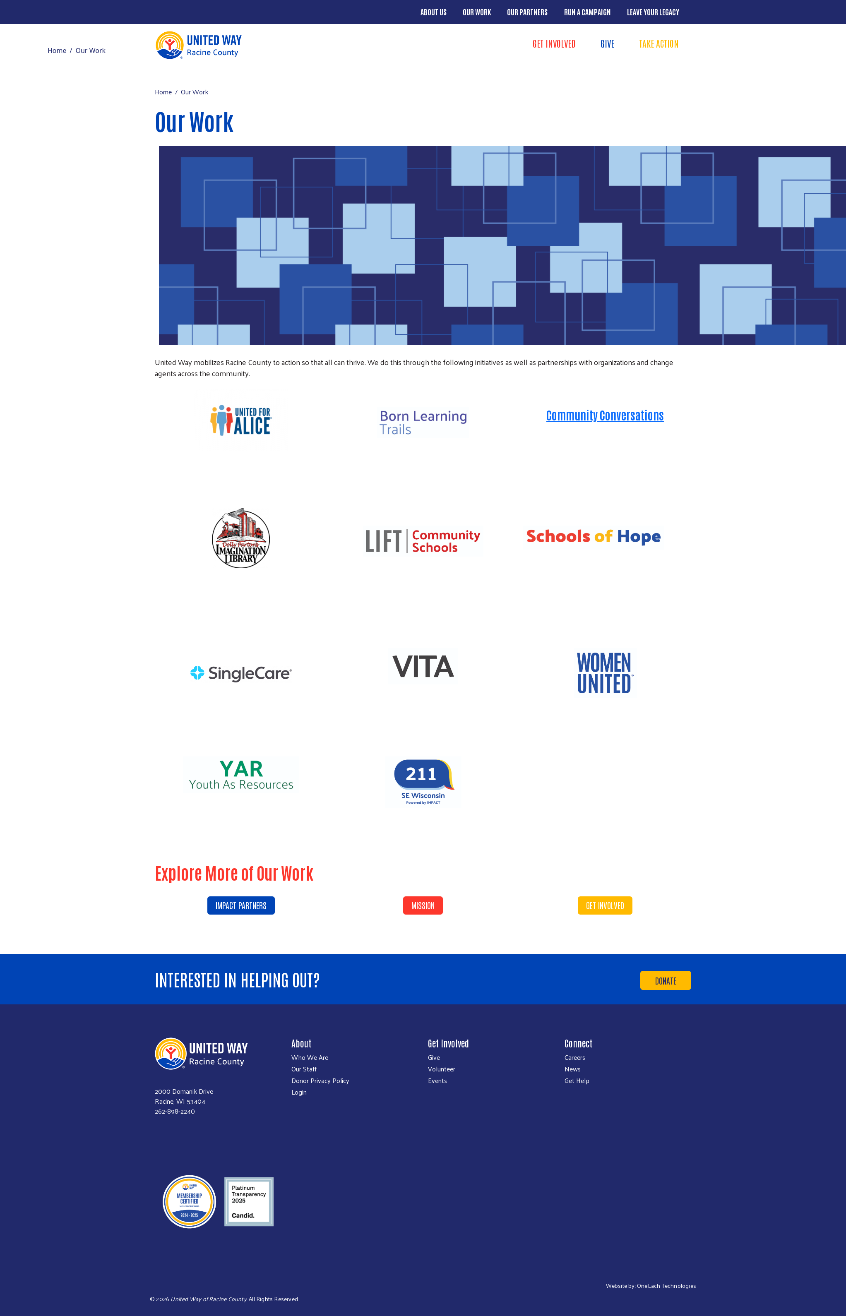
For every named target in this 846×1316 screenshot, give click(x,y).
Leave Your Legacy (653, 12)
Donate (665, 980)
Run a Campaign (587, 12)
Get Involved (554, 43)
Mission (423, 905)
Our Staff (304, 1069)
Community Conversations (605, 414)
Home (57, 50)
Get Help (577, 1080)
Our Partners (527, 12)
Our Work (477, 12)
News (573, 1069)
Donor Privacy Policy (320, 1080)
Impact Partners (241, 905)
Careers (575, 1057)
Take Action (659, 43)
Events (437, 1080)
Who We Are (309, 1057)
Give (607, 43)
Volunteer (441, 1069)
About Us (434, 12)
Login (299, 1092)
